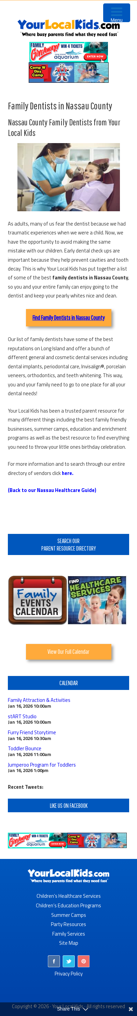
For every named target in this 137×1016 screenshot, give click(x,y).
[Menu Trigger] (116, 12)
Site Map (68, 943)
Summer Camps (68, 915)
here (67, 473)
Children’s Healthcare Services (69, 896)
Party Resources (68, 924)
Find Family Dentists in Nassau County (68, 317)
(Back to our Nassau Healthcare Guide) (52, 490)
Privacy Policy (69, 973)
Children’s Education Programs (68, 905)
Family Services (68, 934)
